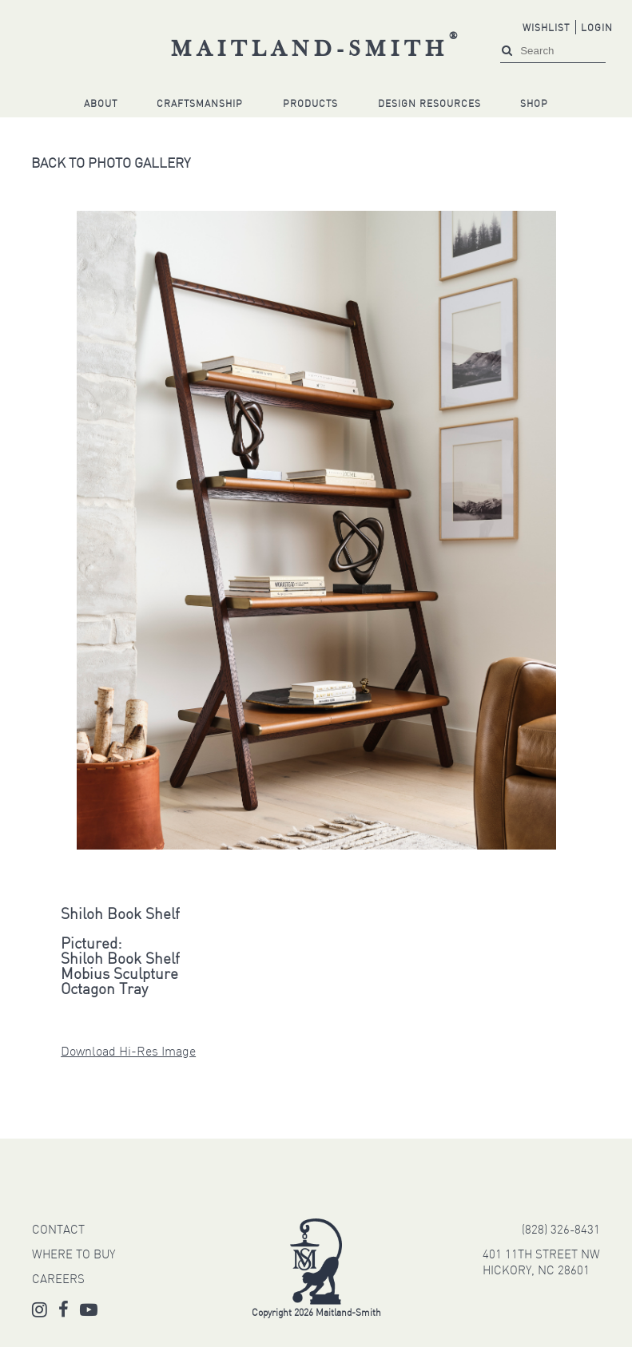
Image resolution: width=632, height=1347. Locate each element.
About (100, 104)
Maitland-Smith (317, 50)
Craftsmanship (200, 104)
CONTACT (58, 1231)
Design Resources (429, 104)
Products (310, 104)
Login (597, 29)
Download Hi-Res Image (128, 1052)
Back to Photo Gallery (110, 164)
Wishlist (546, 29)
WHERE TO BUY (73, 1256)
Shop (534, 104)
